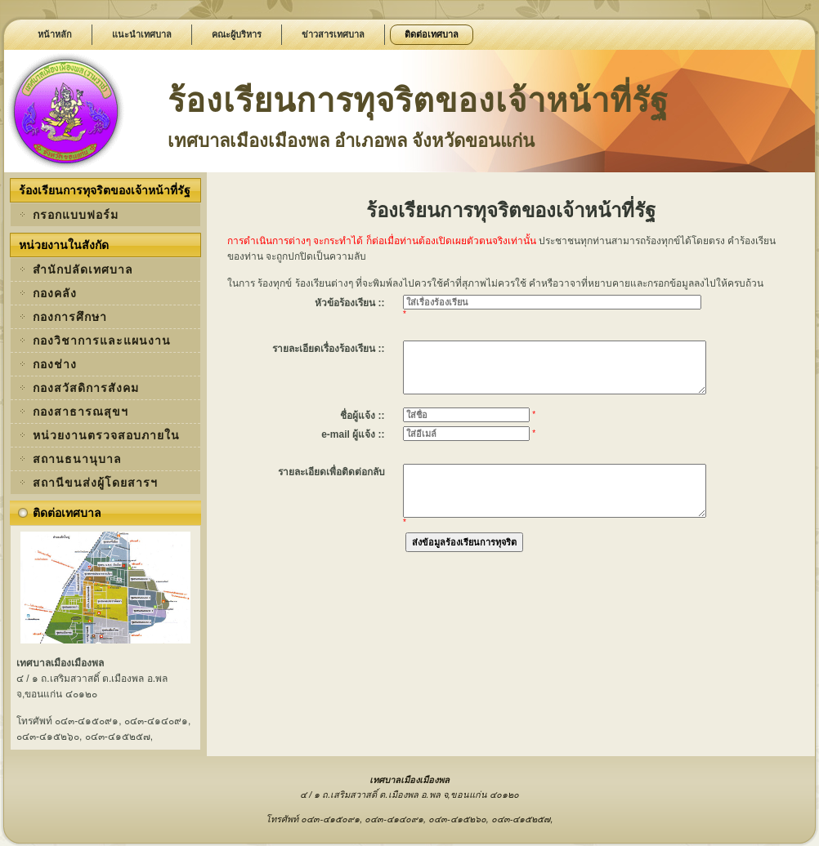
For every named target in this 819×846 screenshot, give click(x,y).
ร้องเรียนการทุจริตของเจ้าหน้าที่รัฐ (418, 100)
